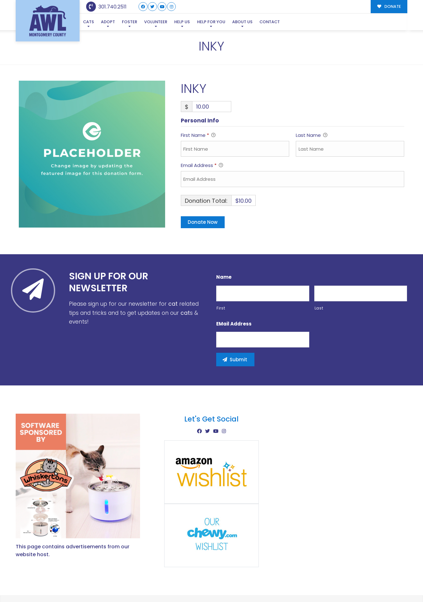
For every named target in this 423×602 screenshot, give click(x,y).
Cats (88, 22)
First (221, 278)
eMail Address (234, 293)
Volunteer (155, 22)
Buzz (233, 584)
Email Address (202, 135)
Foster (129, 22)
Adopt (108, 22)
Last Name (311, 105)
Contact (269, 22)
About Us (242, 22)
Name (224, 247)
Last (319, 278)
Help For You (211, 22)
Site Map (394, 583)
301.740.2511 (106, 6)
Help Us (182, 22)
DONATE (389, 6)
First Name (198, 105)
